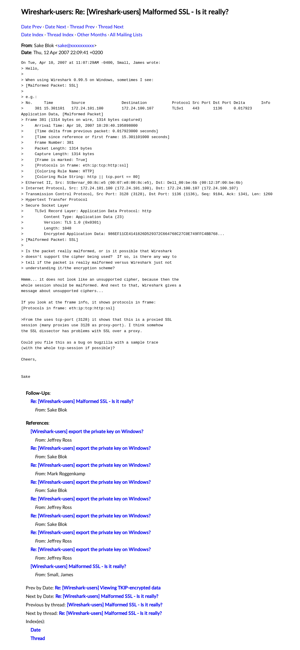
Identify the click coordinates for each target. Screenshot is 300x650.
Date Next (55, 27)
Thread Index (60, 34)
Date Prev (31, 27)
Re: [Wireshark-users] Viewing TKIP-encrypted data (108, 588)
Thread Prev (82, 27)
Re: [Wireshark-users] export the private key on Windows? (90, 448)
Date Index (32, 34)
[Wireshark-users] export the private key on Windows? (86, 431)
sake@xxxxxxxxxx (76, 45)
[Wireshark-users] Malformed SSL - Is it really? (78, 566)
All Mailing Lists (126, 34)
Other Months (92, 34)
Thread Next (111, 27)
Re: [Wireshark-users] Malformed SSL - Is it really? (81, 401)
